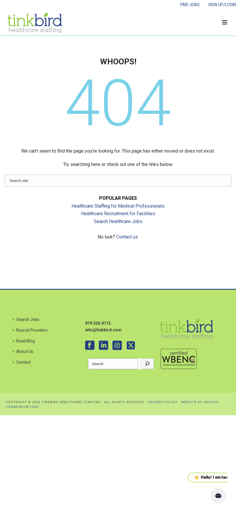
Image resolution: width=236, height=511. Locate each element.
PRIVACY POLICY (163, 402)
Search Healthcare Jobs (118, 221)
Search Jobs (26, 319)
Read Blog (24, 341)
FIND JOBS (190, 4)
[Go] (147, 363)
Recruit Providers (30, 330)
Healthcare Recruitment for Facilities (118, 213)
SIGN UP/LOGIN (222, 4)
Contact (22, 362)
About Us (23, 351)
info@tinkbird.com (103, 330)
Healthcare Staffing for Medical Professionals (118, 206)
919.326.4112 (98, 323)
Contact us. (127, 237)
